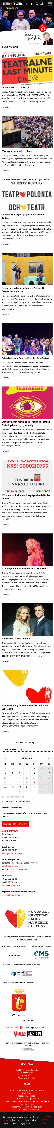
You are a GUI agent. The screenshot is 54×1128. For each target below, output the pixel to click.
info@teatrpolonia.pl (11, 885)
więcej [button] (6, 107)
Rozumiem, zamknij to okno (46, 1119)
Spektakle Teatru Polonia (27, 1070)
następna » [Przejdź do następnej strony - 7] (33, 742)
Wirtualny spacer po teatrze (27, 1098)
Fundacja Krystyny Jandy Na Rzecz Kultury (27, 1090)
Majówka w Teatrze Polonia (16, 638)
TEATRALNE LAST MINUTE (15, 87)
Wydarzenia (27, 1075)
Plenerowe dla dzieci (27, 1078)
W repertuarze (27, 1072)
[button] (50, 3)
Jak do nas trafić (10, 831)
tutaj (5, 1120)
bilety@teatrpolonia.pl (12, 853)
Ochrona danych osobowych (27, 1109)
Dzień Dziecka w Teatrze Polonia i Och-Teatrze (25, 358)
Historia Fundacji (27, 1093)
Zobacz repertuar (12, 749)
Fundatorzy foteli (27, 1104)
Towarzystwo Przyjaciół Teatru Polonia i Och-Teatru (27, 1101)
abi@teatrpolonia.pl (11, 895)
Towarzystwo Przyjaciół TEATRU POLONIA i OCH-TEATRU (24, 815)
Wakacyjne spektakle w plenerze (18, 151)
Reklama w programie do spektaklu (27, 1106)
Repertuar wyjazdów (12, 807)
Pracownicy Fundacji (27, 1096)
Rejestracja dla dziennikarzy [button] (15, 824)
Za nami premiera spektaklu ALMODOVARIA (24, 568)
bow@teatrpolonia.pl (11, 866)
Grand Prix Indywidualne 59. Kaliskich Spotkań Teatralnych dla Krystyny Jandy (26, 423)
